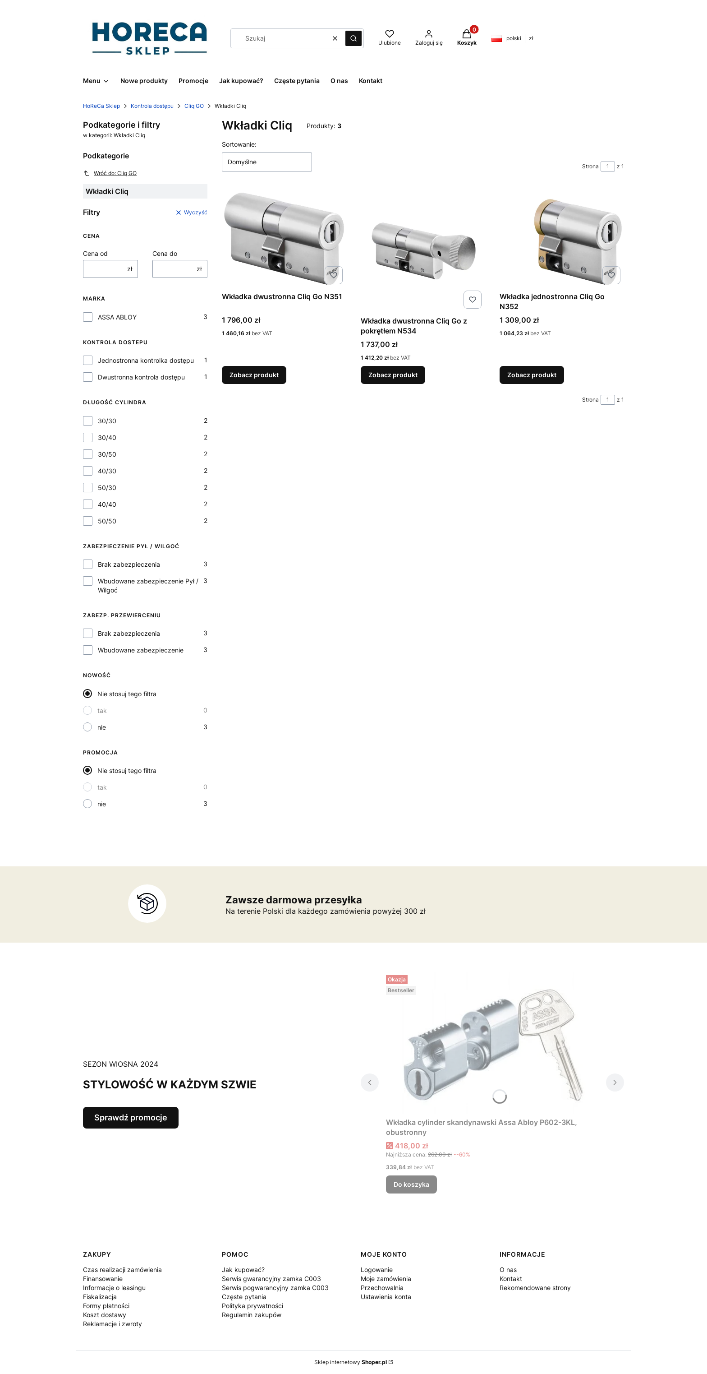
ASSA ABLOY (117, 317)
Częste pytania (244, 1296)
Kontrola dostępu (152, 105)
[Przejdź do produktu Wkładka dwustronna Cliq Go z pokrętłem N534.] (423, 251)
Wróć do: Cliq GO (110, 173)
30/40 (107, 437)
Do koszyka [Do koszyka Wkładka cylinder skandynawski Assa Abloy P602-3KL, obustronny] (411, 1184)
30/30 (107, 421)
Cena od (95, 253)
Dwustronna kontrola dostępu (141, 377)
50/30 (107, 487)
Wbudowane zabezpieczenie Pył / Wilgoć (148, 585)
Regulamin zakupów (251, 1314)
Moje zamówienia (386, 1278)
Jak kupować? (243, 1269)
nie (101, 727)
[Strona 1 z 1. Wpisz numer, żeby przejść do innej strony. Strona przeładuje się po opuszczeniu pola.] (608, 166)
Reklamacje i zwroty (112, 1324)
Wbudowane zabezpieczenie (141, 650)
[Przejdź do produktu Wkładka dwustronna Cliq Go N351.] (284, 239)
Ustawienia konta (386, 1296)
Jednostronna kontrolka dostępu (146, 360)
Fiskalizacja (100, 1296)
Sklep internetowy (350, 1362)
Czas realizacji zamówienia (122, 1269)
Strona (590, 166)
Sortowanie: (239, 144)
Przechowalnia (382, 1287)
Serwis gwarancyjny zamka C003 (271, 1278)
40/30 (107, 471)
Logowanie (377, 1269)
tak (102, 710)
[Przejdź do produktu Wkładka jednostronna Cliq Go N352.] (562, 239)
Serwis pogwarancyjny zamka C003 (275, 1287)
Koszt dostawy (104, 1314)
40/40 (107, 504)
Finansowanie (103, 1278)
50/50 (107, 521)
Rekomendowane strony (535, 1287)
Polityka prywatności (252, 1305)
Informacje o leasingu (114, 1287)
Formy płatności (106, 1305)
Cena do (164, 253)
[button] (353, 38)
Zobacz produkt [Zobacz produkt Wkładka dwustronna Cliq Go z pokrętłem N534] (393, 375)
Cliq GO (194, 105)
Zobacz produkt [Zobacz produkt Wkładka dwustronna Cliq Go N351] (254, 375)
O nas (508, 1269)
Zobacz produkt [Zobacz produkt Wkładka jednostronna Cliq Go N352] (531, 375)
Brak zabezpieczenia (129, 564)
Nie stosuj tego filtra (126, 694)
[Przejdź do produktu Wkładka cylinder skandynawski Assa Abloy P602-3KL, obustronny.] (492, 1043)
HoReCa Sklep (101, 105)
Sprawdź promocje (130, 1117)
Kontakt (511, 1278)
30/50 (107, 454)
